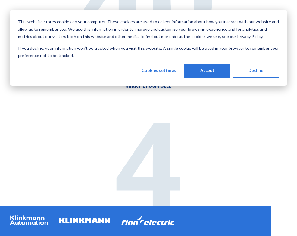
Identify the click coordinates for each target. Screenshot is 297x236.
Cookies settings (159, 70)
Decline (255, 70)
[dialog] (148, 48)
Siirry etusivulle (148, 85)
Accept (207, 70)
